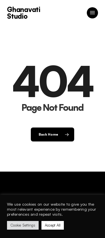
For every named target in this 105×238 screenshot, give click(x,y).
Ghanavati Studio (23, 13)
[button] (92, 13)
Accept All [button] (53, 225)
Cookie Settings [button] (22, 225)
